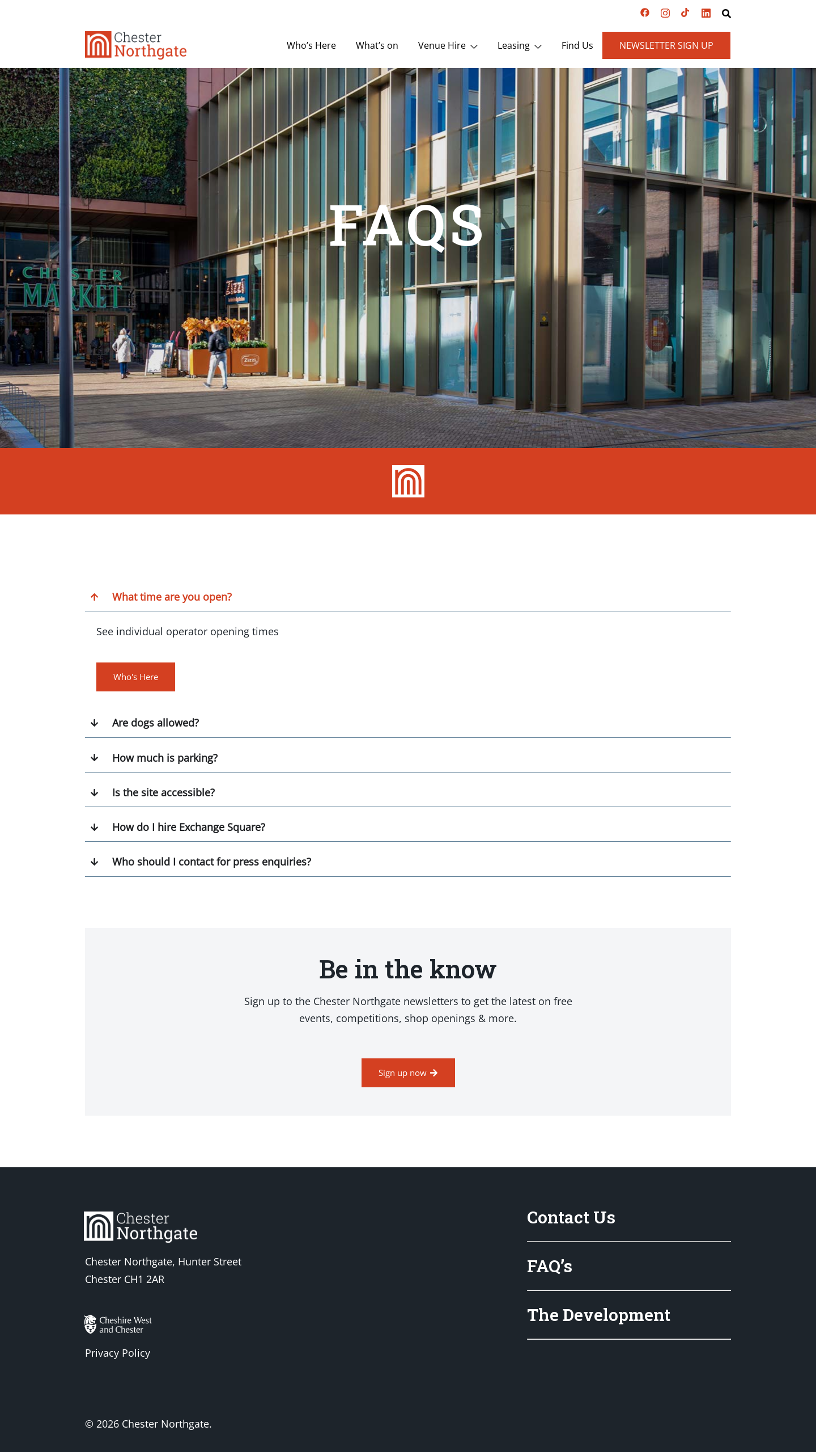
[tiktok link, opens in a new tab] (685, 11)
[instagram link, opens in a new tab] (665, 11)
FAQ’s (549, 1266)
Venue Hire (442, 45)
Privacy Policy (117, 1353)
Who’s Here (311, 45)
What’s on (377, 45)
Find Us (577, 45)
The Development (598, 1314)
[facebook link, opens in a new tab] (644, 11)
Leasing (514, 45)
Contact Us (571, 1217)
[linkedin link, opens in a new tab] (706, 11)
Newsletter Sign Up (666, 45)
